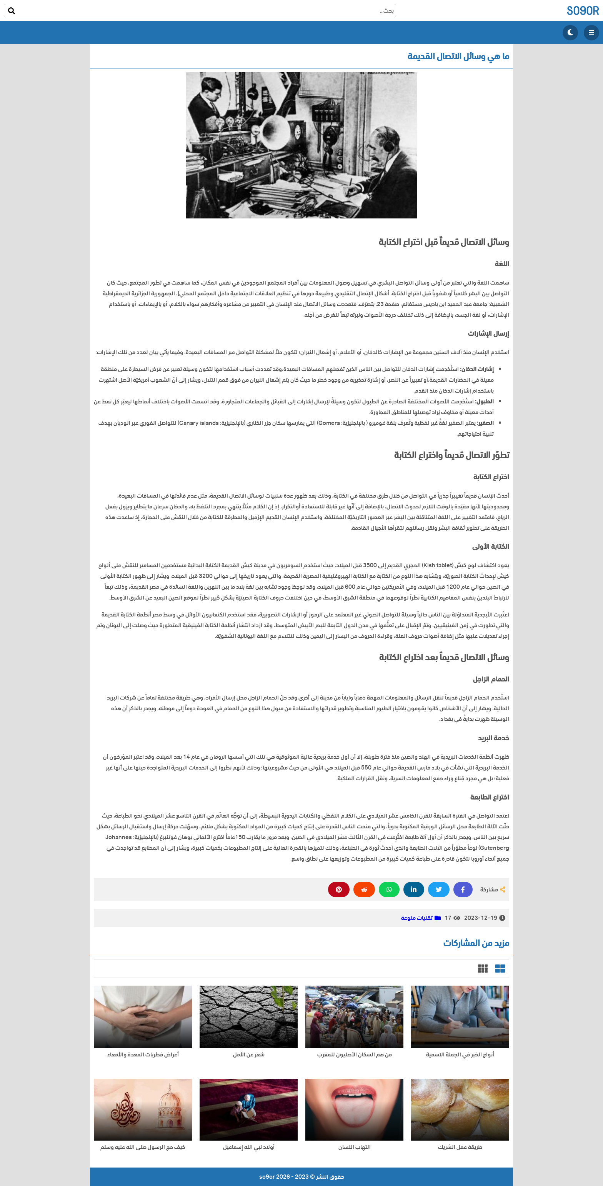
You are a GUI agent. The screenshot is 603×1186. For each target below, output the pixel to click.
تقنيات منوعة (417, 918)
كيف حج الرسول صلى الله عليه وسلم (142, 1147)
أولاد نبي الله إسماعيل (249, 1147)
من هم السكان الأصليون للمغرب (354, 1054)
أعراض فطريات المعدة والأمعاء (143, 1054)
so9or (582, 10)
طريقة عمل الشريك (460, 1147)
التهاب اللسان (354, 1147)
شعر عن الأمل (249, 1054)
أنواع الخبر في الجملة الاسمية (460, 1054)
